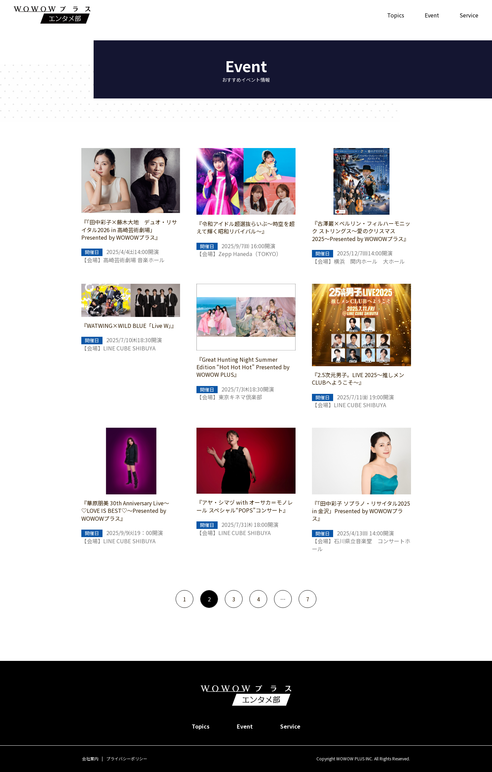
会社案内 (90, 758)
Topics (395, 15)
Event (432, 15)
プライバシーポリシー (126, 758)
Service (469, 15)
